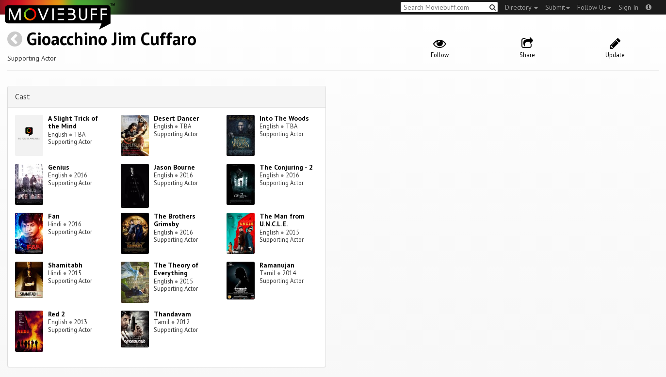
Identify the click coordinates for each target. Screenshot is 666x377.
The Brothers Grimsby (174, 220)
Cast (22, 96)
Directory (521, 7)
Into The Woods (284, 118)
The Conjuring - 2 (286, 167)
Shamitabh (65, 265)
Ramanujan (277, 265)
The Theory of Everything (176, 269)
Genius (58, 167)
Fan (54, 216)
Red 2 (56, 314)
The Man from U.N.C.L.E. (282, 220)
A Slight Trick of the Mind (73, 122)
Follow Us (594, 7)
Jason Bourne (174, 167)
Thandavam (172, 314)
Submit (557, 7)
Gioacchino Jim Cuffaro (111, 38)
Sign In (628, 7)
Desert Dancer (176, 118)
